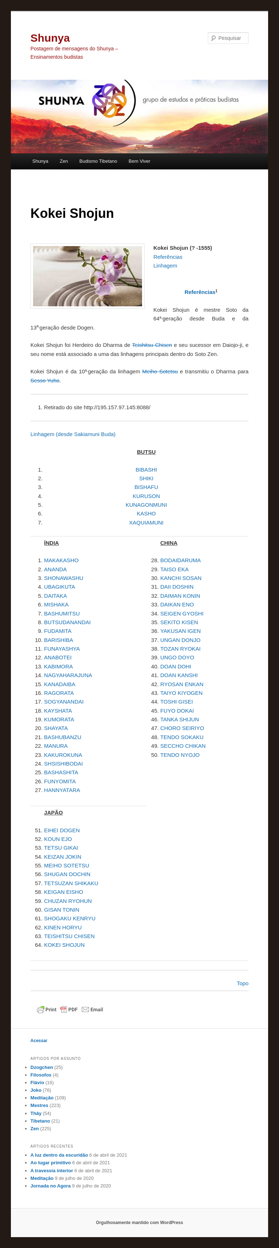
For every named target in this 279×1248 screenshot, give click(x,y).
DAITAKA (55, 596)
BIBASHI (146, 470)
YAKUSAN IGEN (180, 631)
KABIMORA (58, 666)
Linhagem (73, 434)
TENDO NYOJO (179, 755)
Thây (36, 1113)
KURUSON (146, 496)
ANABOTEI (58, 657)
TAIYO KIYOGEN (181, 693)
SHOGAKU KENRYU (69, 918)
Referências (200, 292)
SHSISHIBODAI (63, 763)
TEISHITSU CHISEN (69, 936)
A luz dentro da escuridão (59, 1155)
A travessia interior (52, 1170)
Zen (64, 161)
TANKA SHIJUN (179, 719)
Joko (36, 1090)
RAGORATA (59, 693)
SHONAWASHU (63, 578)
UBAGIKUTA (59, 587)
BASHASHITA (61, 772)
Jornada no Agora (51, 1186)
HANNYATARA (62, 790)
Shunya (50, 38)
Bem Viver (139, 161)
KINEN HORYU (63, 927)
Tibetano (40, 1121)
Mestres (39, 1105)
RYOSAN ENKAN (181, 684)
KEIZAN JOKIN (62, 857)
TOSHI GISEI (176, 701)
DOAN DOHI (175, 666)
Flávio (37, 1082)
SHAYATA (56, 728)
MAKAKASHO (61, 560)
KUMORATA (59, 719)
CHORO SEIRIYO (182, 728)
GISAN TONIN (61, 910)
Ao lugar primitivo (51, 1162)
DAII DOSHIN (177, 587)
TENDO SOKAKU (181, 737)
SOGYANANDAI (64, 701)
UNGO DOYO (177, 657)
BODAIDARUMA (180, 560)
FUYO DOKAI (177, 711)
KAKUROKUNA (63, 755)
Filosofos (41, 1075)
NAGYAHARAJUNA (68, 675)
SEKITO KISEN (179, 622)
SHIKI (146, 478)
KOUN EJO (58, 839)
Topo (243, 983)
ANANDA (55, 569)
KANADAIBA (59, 684)
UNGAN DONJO (180, 640)
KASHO (146, 513)
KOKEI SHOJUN (64, 945)
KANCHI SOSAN (180, 578)
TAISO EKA (174, 569)
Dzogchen (42, 1067)
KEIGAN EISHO (63, 892)
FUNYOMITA (60, 781)
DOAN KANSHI (179, 675)
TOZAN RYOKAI (180, 649)
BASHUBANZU (62, 737)
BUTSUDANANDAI (67, 622)
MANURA (56, 746)
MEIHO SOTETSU (66, 865)
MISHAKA (56, 604)
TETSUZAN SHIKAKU (71, 883)
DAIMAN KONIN (180, 596)
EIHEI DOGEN (62, 830)
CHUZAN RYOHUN (68, 901)
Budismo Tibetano (98, 161)
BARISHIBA (58, 640)
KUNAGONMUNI (146, 505)
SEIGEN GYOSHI (181, 613)
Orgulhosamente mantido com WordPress (139, 1222)
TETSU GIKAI (61, 848)
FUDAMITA (58, 631)
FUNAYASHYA (62, 649)
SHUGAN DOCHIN (67, 874)
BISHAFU (146, 487)
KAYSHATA (58, 711)
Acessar (39, 1040)
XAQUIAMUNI (146, 522)
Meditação (42, 1097)
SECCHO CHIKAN (183, 746)
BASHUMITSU (62, 613)
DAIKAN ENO (177, 604)
